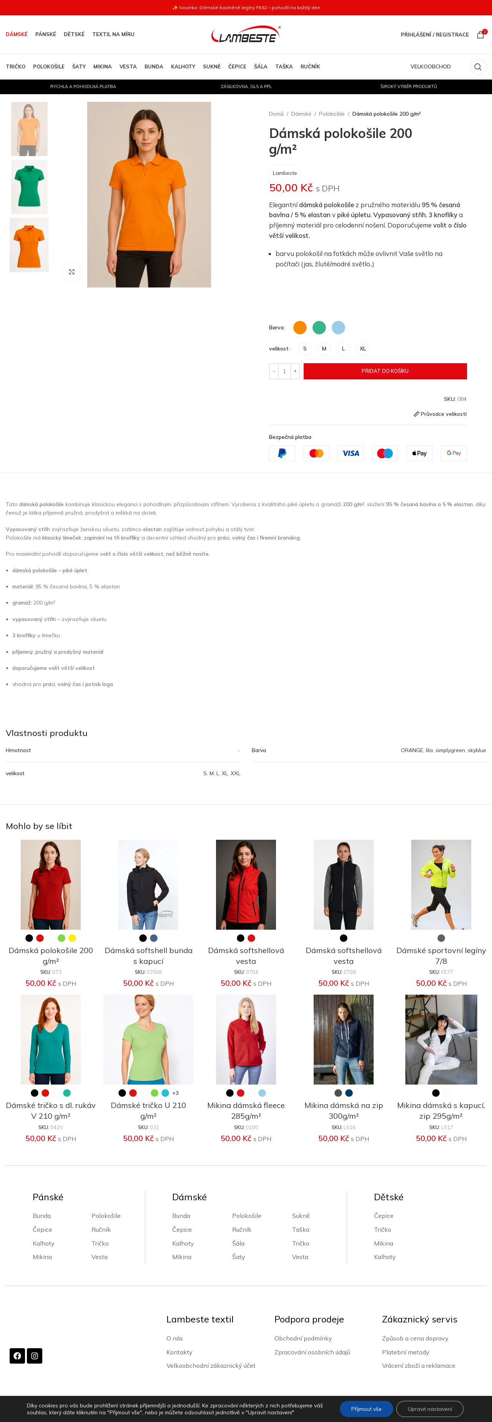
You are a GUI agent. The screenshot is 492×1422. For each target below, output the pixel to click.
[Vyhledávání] (478, 67)
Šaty (238, 1257)
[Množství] (284, 371)
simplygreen (450, 750)
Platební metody (405, 1352)
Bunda (42, 1215)
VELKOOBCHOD (431, 66)
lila (429, 750)
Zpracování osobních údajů (312, 1352)
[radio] (300, 327)
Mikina (42, 1257)
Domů (276, 113)
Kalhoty (44, 1243)
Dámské (301, 113)
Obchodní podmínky (303, 1338)
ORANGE (412, 750)
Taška (300, 1229)
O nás (174, 1338)
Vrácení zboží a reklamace (418, 1365)
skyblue (477, 750)
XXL (235, 773)
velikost (279, 348)
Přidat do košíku (385, 371)
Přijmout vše (366, 1408)
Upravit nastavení (430, 1408)
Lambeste (285, 172)
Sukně (301, 1215)
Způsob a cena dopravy (415, 1338)
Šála (238, 1243)
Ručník (101, 1229)
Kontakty (179, 1352)
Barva (276, 327)
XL (225, 773)
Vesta (99, 1257)
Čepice (42, 1229)
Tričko (100, 1243)
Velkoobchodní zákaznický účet (211, 1365)
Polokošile (332, 113)
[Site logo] (246, 34)
